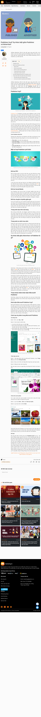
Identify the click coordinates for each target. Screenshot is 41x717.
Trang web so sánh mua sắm (19, 72)
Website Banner (4, 598)
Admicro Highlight (25, 2)
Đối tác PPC (16, 66)
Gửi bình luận (36, 479)
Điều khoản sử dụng (5, 585)
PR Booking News (4, 593)
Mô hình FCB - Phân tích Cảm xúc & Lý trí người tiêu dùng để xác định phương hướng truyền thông (10, 543)
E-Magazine (8, 2)
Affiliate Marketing (32, 84)
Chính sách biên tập (26, 501)
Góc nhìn (34, 6)
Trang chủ (3, 9)
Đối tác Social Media (18, 68)
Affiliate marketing (6, 461)
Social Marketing (14, 130)
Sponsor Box (3, 600)
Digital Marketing (15, 6)
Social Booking (4, 596)
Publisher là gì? (16, 63)
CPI (33, 269)
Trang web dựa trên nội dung (19, 71)
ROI (27, 287)
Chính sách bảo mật (5, 583)
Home (2, 5)
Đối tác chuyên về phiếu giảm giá (20, 69)
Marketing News (7, 5)
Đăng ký (33, 2)
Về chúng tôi (3, 579)
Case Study (23, 6)
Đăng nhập (37, 2)
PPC (37, 184)
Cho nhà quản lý (19, 2)
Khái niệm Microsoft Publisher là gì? (20, 77)
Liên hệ (39, 5)
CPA (16, 269)
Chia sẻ (2, 50)
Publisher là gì (14, 113)
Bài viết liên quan (6, 482)
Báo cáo (29, 6)
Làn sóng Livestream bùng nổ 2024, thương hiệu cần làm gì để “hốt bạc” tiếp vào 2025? (29, 543)
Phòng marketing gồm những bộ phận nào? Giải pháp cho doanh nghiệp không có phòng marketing (30, 522)
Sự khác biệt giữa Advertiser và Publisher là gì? (22, 74)
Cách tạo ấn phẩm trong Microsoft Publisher (22, 78)
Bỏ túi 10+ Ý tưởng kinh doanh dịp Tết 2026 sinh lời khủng (10, 502)
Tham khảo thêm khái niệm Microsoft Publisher (22, 75)
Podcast (13, 1)
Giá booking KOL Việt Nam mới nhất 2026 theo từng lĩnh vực (9, 521)
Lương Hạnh (3, 46)
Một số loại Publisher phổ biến (19, 65)
